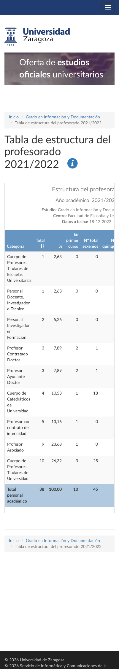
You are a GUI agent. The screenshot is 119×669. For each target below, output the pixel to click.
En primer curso (72, 241)
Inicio (14, 117)
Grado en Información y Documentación (63, 117)
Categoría (15, 246)
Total (40, 241)
